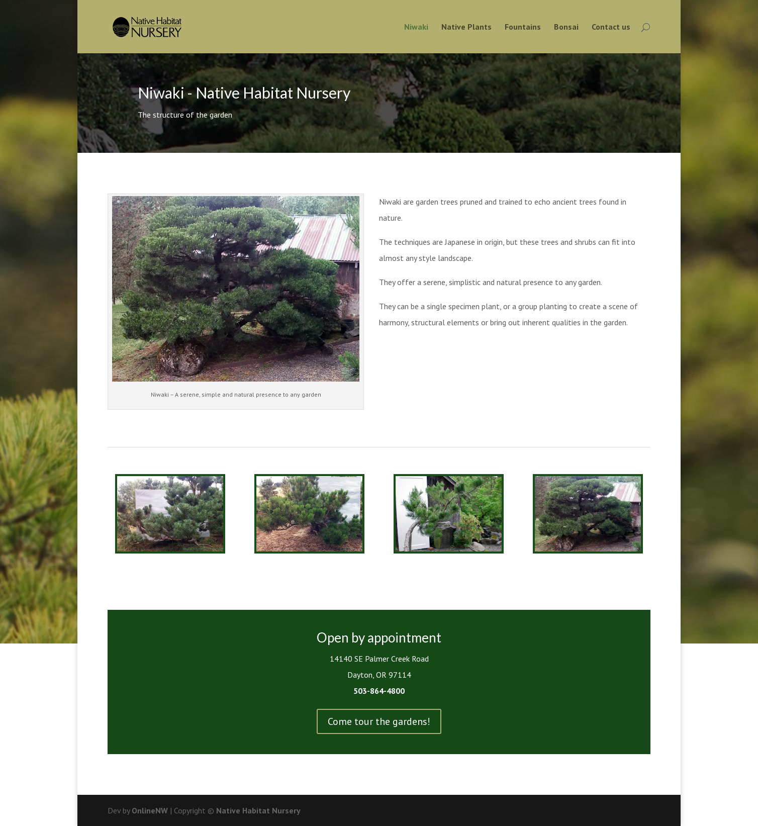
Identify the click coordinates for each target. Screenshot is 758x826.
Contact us (611, 27)
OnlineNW (150, 810)
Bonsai (566, 27)
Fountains (523, 27)
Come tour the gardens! (379, 721)
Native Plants (466, 27)
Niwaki (416, 27)
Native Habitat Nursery (258, 810)
